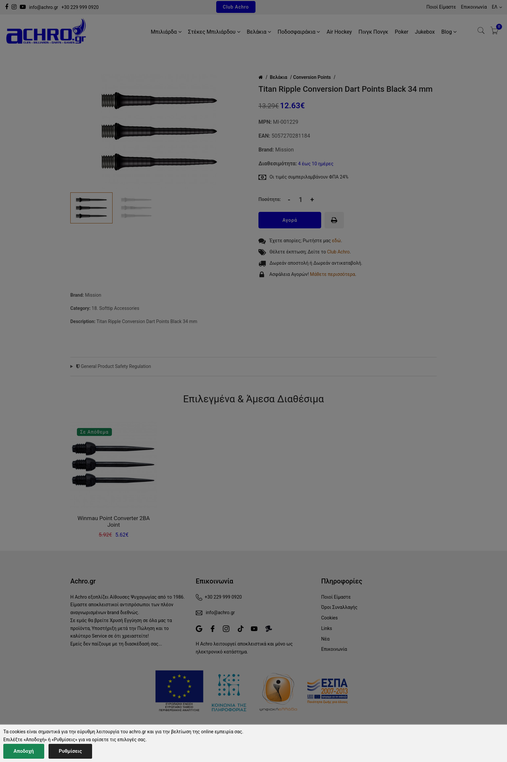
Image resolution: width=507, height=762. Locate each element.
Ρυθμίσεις (70, 751)
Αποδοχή (24, 751)
